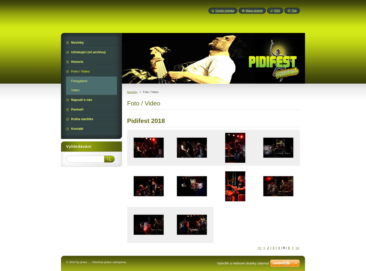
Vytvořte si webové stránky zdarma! (243, 263)
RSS (277, 10)
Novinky (132, 92)
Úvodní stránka (225, 10)
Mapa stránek (254, 10)
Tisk (294, 10)
